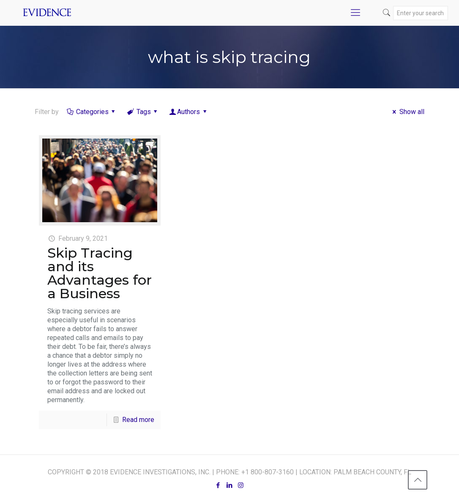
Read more (138, 420)
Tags (143, 112)
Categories (91, 112)
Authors (189, 112)
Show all (407, 112)
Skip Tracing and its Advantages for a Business (99, 273)
